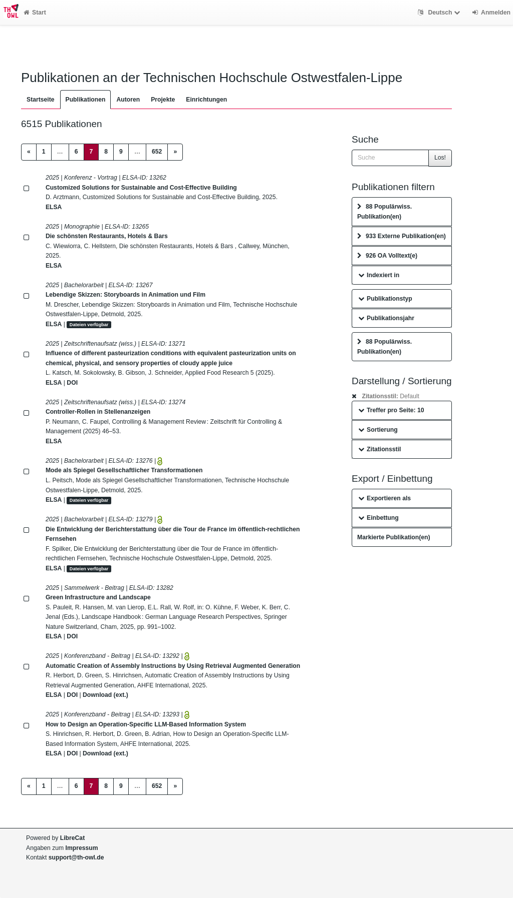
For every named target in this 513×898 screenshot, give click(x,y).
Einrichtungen (206, 99)
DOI (72, 382)
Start (35, 12)
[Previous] (29, 152)
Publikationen (86, 99)
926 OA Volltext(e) (387, 255)
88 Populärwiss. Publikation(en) (384, 211)
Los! (440, 157)
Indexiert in (378, 275)
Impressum (82, 847)
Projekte (163, 99)
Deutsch (440, 12)
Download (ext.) (105, 694)
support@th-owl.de (76, 857)
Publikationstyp (385, 298)
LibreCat (72, 837)
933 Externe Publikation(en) (401, 236)
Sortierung (378, 429)
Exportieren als (384, 498)
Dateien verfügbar (89, 324)
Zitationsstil (379, 449)
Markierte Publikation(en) (393, 537)
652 (157, 151)
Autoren (128, 99)
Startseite (41, 99)
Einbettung (378, 517)
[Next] (175, 152)
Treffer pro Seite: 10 (391, 410)
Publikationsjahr (386, 318)
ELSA (54, 207)
